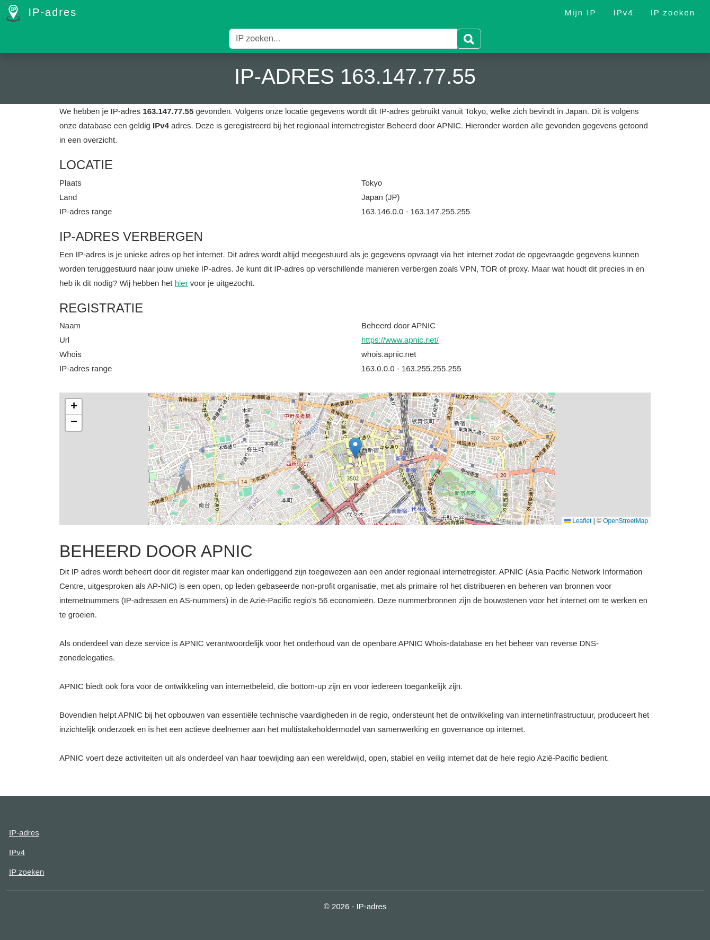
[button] (355, 448)
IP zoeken (673, 12)
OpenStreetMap (625, 521)
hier (181, 283)
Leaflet (577, 521)
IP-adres (41, 13)
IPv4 (624, 12)
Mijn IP (581, 12)
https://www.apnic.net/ (400, 339)
